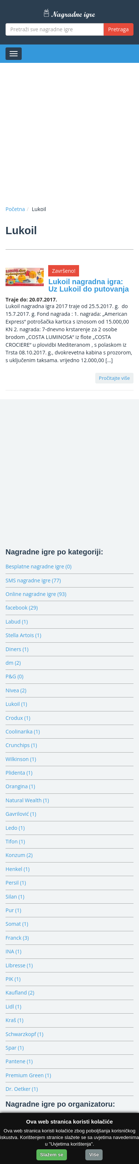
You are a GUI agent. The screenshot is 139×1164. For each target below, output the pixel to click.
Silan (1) (15, 896)
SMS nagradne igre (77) (33, 580)
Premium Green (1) (28, 1075)
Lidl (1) (13, 1006)
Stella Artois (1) (23, 635)
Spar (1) (15, 1047)
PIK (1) (13, 978)
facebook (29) (22, 607)
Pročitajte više (114, 378)
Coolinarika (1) (23, 731)
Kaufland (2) (20, 992)
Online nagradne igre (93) (36, 593)
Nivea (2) (16, 690)
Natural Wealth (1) (27, 800)
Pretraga (118, 29)
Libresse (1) (19, 965)
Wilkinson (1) (21, 759)
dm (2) (13, 662)
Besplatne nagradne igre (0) (38, 566)
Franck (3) (17, 937)
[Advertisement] (69, 132)
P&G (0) (15, 676)
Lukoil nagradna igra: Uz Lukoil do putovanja (88, 285)
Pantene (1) (19, 1061)
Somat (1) (17, 923)
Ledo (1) (15, 827)
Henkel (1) (17, 868)
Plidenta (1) (19, 772)
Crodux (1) (18, 717)
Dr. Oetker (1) (22, 1088)
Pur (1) (13, 910)
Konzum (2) (19, 854)
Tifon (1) (15, 841)
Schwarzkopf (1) (24, 1034)
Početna (15, 209)
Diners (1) (17, 649)
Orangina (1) (20, 786)
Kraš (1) (15, 1020)
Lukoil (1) (16, 703)
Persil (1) (16, 882)
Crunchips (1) (21, 745)
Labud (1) (17, 621)
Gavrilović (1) (21, 813)
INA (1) (13, 951)
